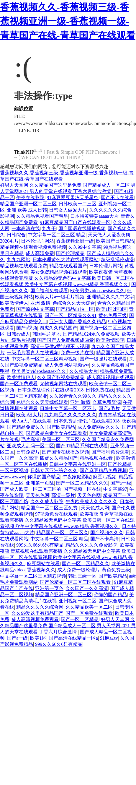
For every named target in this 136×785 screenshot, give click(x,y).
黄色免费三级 (113, 315)
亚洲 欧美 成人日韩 (27, 209)
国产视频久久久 (106, 532)
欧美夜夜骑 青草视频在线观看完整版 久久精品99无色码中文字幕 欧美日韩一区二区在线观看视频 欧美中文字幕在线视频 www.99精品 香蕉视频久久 (67, 278)
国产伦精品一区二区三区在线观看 (76, 582)
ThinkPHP (24, 152)
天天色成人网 (95, 507)
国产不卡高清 (104, 538)
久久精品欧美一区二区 (89, 607)
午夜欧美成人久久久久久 (91, 501)
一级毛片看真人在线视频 (33, 352)
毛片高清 (30, 439)
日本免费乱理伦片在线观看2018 (50, 389)
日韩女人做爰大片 (68, 209)
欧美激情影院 (110, 340)
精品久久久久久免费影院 (91, 544)
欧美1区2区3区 (111, 309)
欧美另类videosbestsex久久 (97, 290)
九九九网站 (18, 259)
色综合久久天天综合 (74, 302)
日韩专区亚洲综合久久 (54, 470)
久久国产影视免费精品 (60, 377)
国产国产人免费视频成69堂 (65, 340)
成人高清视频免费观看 (35, 619)
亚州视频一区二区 (77, 600)
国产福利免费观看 (49, 290)
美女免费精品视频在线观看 (58, 271)
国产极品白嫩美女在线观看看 (56, 433)
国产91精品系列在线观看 (82, 445)
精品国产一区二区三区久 (62, 532)
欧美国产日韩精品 (115, 240)
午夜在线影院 (30, 197)
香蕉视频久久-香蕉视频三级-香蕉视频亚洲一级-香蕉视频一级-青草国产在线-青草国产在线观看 (67, 21)
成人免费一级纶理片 (78, 569)
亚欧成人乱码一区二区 (30, 445)
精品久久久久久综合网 (39, 607)
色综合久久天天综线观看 (42, 402)
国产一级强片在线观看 (103, 358)
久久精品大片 (83, 371)
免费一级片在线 (77, 352)
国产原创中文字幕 (35, 309)
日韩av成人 (18, 334)
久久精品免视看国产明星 (42, 216)
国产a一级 (120, 482)
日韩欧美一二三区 (77, 203)
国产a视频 (26, 327)
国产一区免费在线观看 (89, 613)
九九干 (49, 228)
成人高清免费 (40, 253)
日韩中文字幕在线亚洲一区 (77, 464)
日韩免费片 (28, 451)
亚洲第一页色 (49, 588)
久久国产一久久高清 (86, 588)
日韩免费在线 (100, 389)
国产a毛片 (109, 408)
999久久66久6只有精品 (39, 544)
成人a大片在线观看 (31, 420)
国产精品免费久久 (26, 427)
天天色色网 (37, 495)
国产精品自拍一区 (75, 309)
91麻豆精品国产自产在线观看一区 (75, 222)
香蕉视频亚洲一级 (75, 240)
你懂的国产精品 (43, 476)
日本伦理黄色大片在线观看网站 (65, 259)
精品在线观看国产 (68, 265)
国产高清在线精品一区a (73, 638)
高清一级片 (63, 495)
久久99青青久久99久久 (72, 396)
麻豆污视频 (105, 476)
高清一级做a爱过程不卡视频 (59, 346)
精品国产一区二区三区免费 (50, 507)
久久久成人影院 (46, 501)
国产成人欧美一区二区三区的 (30, 489)
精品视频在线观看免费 (23, 265)
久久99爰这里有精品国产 (37, 613)
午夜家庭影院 (77, 476)
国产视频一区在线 (82, 489)
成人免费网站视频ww (67, 365)
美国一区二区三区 (61, 439)
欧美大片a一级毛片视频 (59, 296)
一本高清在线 (26, 228)
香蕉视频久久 (41, 569)
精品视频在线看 (97, 458)
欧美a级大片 (29, 414)
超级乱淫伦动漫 (117, 259)
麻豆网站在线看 (43, 563)
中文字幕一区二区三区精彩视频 (45, 358)
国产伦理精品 (70, 253)
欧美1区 (38, 638)
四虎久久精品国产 (58, 327)
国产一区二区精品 (80, 619)
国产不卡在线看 (117, 197)
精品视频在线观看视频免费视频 (33, 247)
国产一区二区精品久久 (85, 563)
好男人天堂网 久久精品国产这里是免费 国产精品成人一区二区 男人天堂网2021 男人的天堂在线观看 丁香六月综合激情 (68, 625)
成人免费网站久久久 (98, 427)
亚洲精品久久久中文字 (110, 296)
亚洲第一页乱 (40, 482)
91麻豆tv (109, 638)
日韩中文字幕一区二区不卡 (68, 408)
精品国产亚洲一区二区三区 (28, 203)
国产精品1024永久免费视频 (91, 334)
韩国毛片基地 (46, 334)
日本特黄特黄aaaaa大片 (94, 216)
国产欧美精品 (61, 427)
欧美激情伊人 (14, 302)
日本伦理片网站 (37, 240)
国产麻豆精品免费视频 (103, 470)
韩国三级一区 (82, 575)
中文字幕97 (115, 489)
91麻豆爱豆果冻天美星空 (73, 197)
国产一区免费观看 (19, 383)
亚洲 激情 (40, 302)
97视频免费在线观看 (56, 513)
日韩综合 (16, 234)
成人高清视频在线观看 (110, 377)
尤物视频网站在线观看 (63, 383)
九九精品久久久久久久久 (70, 414)
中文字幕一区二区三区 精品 (57, 234)
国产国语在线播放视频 (82, 228)
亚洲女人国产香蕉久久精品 (77, 321)
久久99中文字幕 (84, 247)
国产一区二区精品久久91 (70, 315)
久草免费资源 (107, 402)
